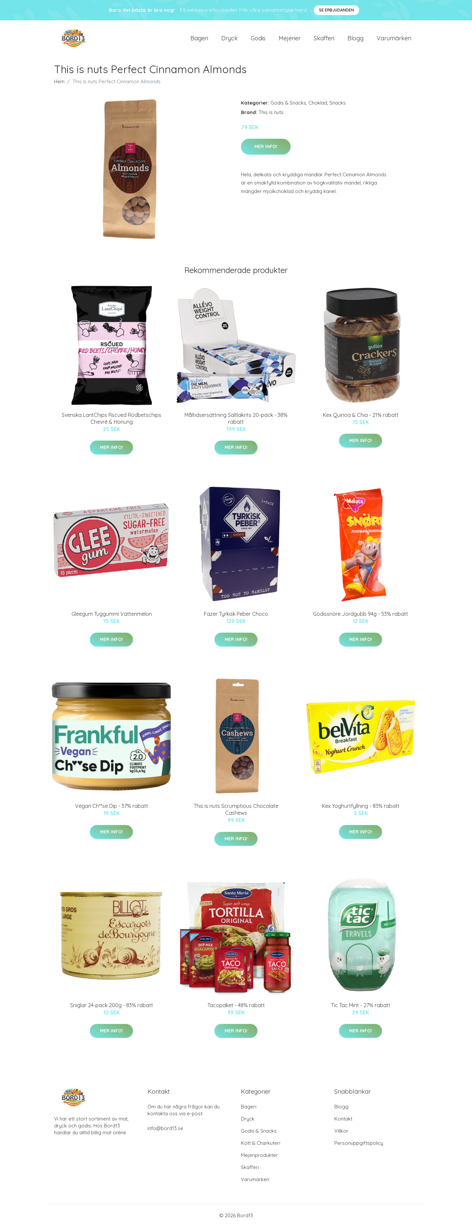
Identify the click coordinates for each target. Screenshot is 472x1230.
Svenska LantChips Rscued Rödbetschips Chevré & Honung (111, 421)
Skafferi (324, 40)
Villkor (341, 1134)
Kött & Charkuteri (260, 1146)
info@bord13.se (165, 1131)
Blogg (355, 40)
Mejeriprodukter (259, 1158)
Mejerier (290, 40)
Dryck (229, 40)
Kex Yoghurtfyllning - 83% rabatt (361, 809)
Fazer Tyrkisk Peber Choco (236, 617)
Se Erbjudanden (336, 10)
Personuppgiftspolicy (358, 1146)
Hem (59, 85)
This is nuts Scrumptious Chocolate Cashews (236, 813)
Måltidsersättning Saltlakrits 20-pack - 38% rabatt (236, 421)
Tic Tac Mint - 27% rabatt (360, 1008)
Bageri (199, 40)
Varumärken (394, 40)
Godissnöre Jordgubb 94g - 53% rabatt (360, 617)
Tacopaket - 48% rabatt (236, 1008)
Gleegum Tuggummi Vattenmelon (111, 617)
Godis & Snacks (288, 106)
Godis (258, 40)
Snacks (337, 106)
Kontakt (343, 1122)
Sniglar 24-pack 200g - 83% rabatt (111, 1008)
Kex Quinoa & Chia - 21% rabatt (361, 418)
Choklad (317, 106)
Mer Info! (265, 150)
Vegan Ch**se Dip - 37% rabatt (111, 809)
